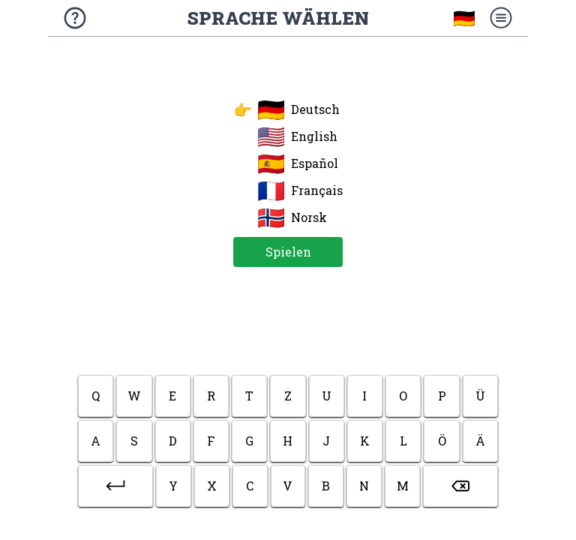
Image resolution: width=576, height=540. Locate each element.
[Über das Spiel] (75, 18)
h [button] (287, 440)
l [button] (403, 440)
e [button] (172, 396)
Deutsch (286, 109)
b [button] (326, 486)
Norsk (292, 217)
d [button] (173, 440)
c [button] (250, 486)
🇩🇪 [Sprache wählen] (464, 18)
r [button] (211, 396)
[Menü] (501, 18)
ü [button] (480, 396)
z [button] (288, 396)
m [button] (403, 486)
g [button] (249, 440)
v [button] (287, 486)
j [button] (326, 440)
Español (297, 163)
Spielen (288, 252)
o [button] (403, 396)
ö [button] (442, 440)
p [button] (442, 396)
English (297, 136)
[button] (115, 486)
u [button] (327, 396)
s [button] (134, 440)
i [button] (364, 396)
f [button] (210, 440)
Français (300, 190)
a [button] (95, 440)
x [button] (212, 486)
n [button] (364, 486)
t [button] (249, 396)
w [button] (134, 396)
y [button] (173, 486)
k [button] (365, 440)
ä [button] (480, 440)
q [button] (96, 396)
